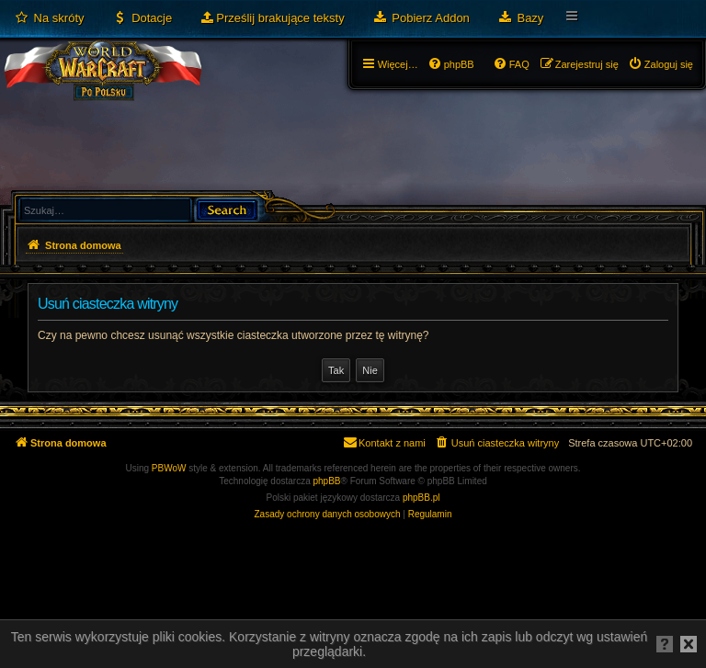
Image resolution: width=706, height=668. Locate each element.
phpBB (327, 481)
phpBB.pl (421, 498)
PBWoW (169, 468)
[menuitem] (49, 18)
